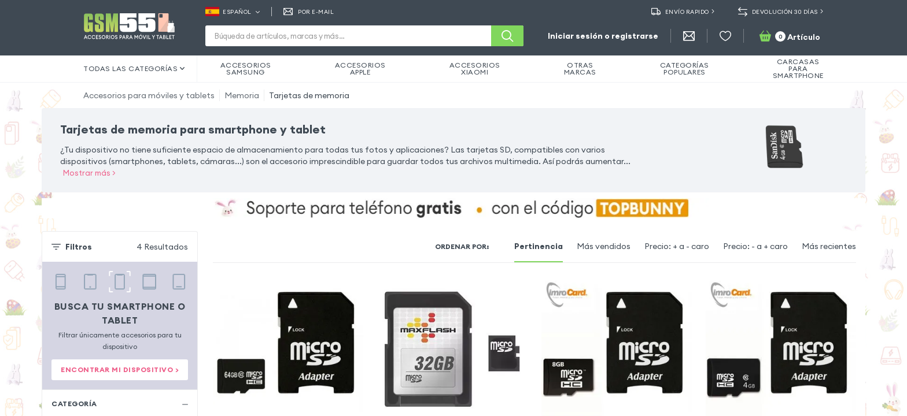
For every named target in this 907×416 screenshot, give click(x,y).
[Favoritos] (725, 36)
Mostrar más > (89, 172)
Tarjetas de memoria (309, 95)
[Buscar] (507, 35)
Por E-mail (308, 11)
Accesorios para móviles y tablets (149, 95)
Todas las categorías (134, 68)
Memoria (241, 95)
